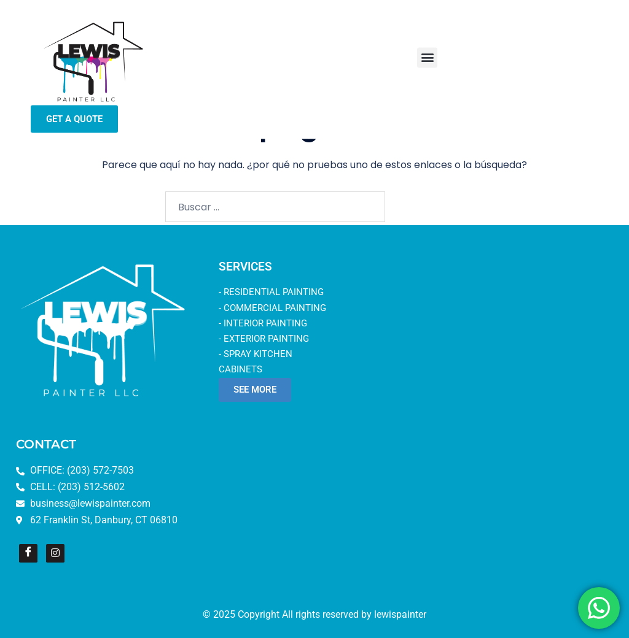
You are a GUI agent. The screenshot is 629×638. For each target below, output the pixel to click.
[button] (427, 50)
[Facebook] (28, 553)
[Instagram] (55, 553)
